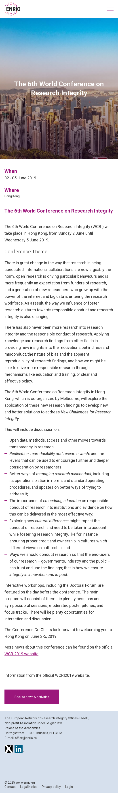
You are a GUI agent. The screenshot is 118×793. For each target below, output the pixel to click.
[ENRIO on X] (9, 749)
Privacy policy (51, 787)
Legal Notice (28, 787)
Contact (10, 787)
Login (69, 787)
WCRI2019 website (21, 653)
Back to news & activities (32, 697)
